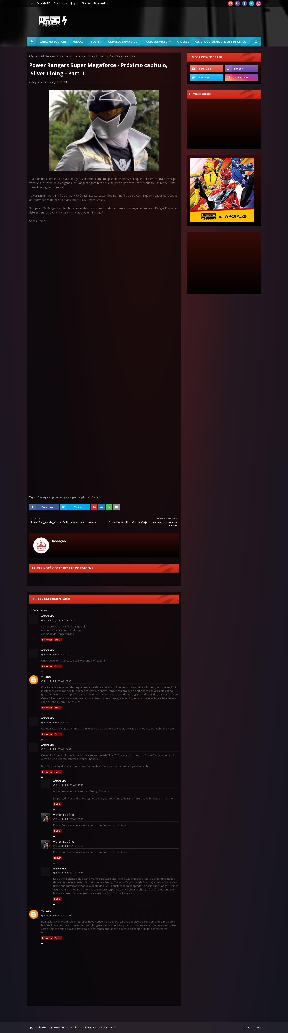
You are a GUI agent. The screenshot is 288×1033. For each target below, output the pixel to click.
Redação (59, 541)
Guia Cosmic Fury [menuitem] (158, 42)
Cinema (86, 3)
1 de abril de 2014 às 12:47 (57, 681)
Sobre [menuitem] (95, 42)
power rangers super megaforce (70, 497)
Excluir (58, 639)
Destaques (44, 497)
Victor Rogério (63, 815)
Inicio (30, 3)
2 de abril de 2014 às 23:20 (69, 785)
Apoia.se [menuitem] (183, 42)
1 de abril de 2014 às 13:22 (57, 722)
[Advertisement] (188, 22)
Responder (47, 639)
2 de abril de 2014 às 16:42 (57, 749)
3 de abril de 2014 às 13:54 (69, 872)
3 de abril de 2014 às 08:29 (69, 819)
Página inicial (36, 56)
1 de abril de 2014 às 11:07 (57, 654)
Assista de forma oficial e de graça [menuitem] (220, 42)
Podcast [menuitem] (78, 42)
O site (257, 1027)
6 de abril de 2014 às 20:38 (57, 915)
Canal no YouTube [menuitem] (53, 42)
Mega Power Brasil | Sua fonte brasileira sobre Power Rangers (82, 1027)
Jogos (74, 3)
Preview (50, 56)
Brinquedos (101, 3)
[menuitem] (32, 42)
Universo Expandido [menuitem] (123, 42)
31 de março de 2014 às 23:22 (59, 620)
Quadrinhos (60, 3)
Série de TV (43, 3)
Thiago (46, 677)
